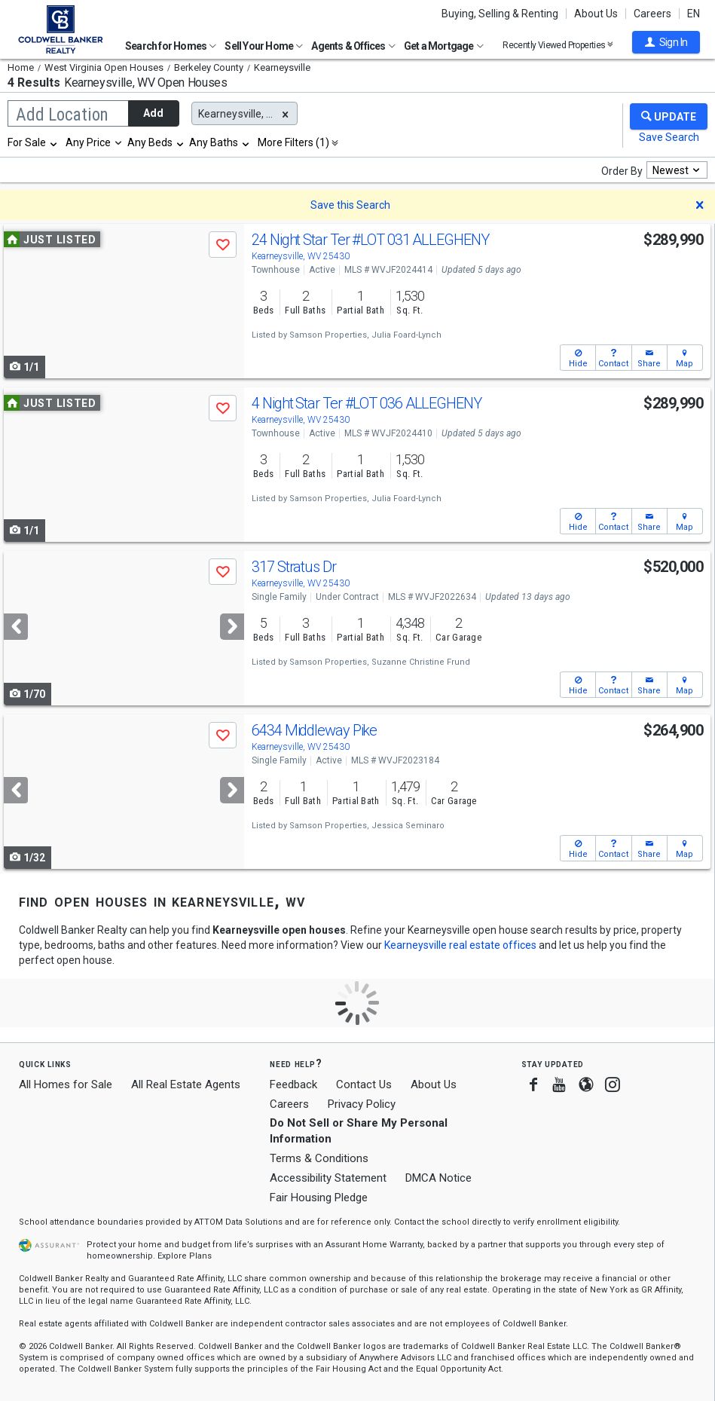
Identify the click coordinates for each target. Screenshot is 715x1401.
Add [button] (153, 113)
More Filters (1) (293, 142)
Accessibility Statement (328, 1178)
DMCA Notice (438, 1178)
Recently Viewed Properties (558, 45)
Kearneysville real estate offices (460, 945)
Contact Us (364, 1084)
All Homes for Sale (65, 1084)
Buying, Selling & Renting (500, 13)
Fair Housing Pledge (319, 1197)
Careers (652, 13)
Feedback (293, 1085)
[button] (666, 42)
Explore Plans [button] (184, 1256)
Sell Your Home (264, 46)
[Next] (232, 626)
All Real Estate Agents (185, 1084)
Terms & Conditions (319, 1158)
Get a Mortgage (444, 46)
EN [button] (693, 14)
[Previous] (16, 626)
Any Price (88, 142)
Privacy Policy (362, 1104)
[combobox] (33, 142)
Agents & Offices (353, 46)
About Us (596, 13)
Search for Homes (170, 46)
